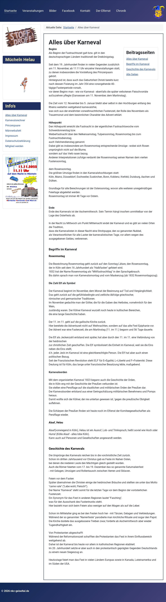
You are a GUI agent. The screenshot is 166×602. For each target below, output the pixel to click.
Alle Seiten (132, 74)
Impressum (11, 135)
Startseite (10, 10)
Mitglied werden (14, 146)
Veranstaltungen (33, 10)
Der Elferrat (103, 10)
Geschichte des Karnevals (140, 69)
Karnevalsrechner (15, 120)
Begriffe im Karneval (137, 64)
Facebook (68, 10)
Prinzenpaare (12, 125)
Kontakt (85, 10)
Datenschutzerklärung (17, 141)
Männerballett (13, 130)
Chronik (121, 10)
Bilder (52, 10)
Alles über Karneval (16, 115)
